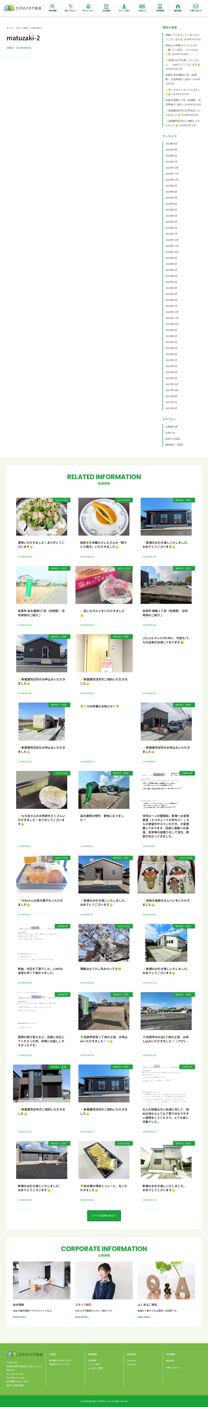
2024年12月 (172, 239)
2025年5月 (171, 209)
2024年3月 (171, 294)
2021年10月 (172, 390)
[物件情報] (52, 6)
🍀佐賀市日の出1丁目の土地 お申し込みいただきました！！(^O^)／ (166, 1039)
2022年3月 (171, 378)
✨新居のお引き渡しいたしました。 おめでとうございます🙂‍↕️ (167, 544)
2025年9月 (171, 185)
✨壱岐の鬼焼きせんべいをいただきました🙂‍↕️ (166, 902)
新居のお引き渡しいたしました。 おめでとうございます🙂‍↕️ (40, 1188)
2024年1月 (171, 306)
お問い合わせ (196, 10)
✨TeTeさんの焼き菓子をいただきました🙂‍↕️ (40, 902)
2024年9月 (171, 257)
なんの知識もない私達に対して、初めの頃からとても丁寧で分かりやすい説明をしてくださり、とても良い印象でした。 (166, 1115)
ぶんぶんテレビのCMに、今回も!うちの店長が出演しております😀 (166, 640)
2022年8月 (171, 366)
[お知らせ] (142, 6)
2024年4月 (171, 287)
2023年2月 (171, 360)
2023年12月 (172, 312)
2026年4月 (171, 143)
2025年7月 (171, 197)
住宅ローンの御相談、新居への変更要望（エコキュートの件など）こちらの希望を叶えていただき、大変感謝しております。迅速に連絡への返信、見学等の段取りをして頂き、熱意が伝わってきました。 (166, 826)
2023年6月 (171, 348)
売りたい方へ (88, 10)
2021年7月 (171, 402)
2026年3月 (171, 149)
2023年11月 (172, 318)
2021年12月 (172, 384)
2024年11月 (172, 245)
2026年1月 (171, 161)
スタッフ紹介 (124, 10)
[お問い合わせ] (195, 6)
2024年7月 (171, 269)
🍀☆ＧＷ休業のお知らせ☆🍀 (99, 706)
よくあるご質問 (147, 1304)
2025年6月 (171, 203)
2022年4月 (171, 372)
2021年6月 (171, 408)
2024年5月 (171, 281)
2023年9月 (171, 330)
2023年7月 (171, 342)
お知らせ (142, 10)
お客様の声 (171, 426)
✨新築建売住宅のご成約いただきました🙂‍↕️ (104, 681)
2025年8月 (171, 191)
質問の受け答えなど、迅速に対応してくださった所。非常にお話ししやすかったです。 (41, 1041)
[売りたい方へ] (88, 6)
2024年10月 (172, 251)
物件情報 (53, 10)
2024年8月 (171, 263)
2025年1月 (171, 233)
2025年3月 (171, 221)
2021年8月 (171, 396)
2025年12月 (172, 167)
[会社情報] (106, 6)
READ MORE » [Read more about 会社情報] (20, 1317)
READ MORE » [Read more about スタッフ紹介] (82, 1317)
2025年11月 (172, 173)
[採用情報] (160, 6)
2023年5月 (171, 354)
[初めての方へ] (70, 6)
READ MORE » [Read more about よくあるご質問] (144, 1317)
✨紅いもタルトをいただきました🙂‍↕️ (102, 613)
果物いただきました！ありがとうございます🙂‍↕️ (41, 544)
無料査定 (178, 10)
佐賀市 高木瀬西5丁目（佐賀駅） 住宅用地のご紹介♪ (41, 613)
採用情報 (160, 10)
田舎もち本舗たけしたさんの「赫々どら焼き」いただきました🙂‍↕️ (182, 50)
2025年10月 (172, 179)
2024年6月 (171, 275)
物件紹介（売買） (175, 444)
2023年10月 (172, 324)
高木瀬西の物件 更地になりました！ (102, 818)
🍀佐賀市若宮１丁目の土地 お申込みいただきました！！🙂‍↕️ (104, 1039)
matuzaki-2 (36, 27)
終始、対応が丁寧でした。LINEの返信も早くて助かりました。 (40, 970)
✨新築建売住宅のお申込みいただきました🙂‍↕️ (41, 681)
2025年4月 (171, 215)
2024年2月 (171, 300)
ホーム (9, 27)
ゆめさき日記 (172, 438)
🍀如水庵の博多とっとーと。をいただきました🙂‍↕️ (103, 1188)
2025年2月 (171, 227)
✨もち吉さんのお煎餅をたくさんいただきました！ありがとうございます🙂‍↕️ (41, 820)
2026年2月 (171, 155)
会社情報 (106, 10)
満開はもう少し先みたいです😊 (100, 968)
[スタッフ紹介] (124, 6)
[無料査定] (178, 6)
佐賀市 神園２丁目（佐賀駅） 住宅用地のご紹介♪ (165, 613)
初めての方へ (70, 10)
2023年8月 (171, 336)
